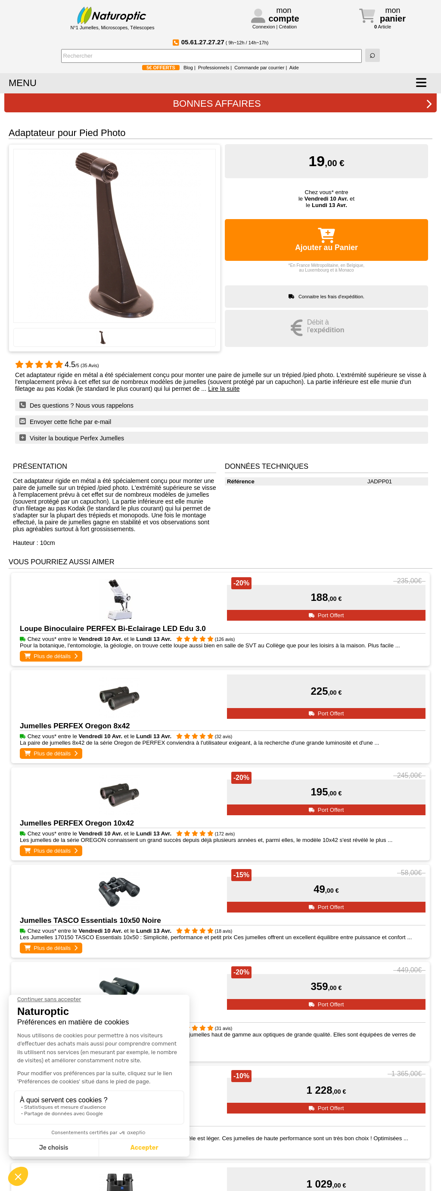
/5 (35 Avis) (57, 365)
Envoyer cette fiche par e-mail (65, 421)
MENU (23, 82)
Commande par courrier (259, 67)
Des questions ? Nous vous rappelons (76, 405)
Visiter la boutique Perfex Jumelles (71, 438)
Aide (294, 67)
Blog (188, 67)
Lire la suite (223, 388)
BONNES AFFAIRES (302, 103)
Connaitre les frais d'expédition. (331, 296)
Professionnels (213, 67)
